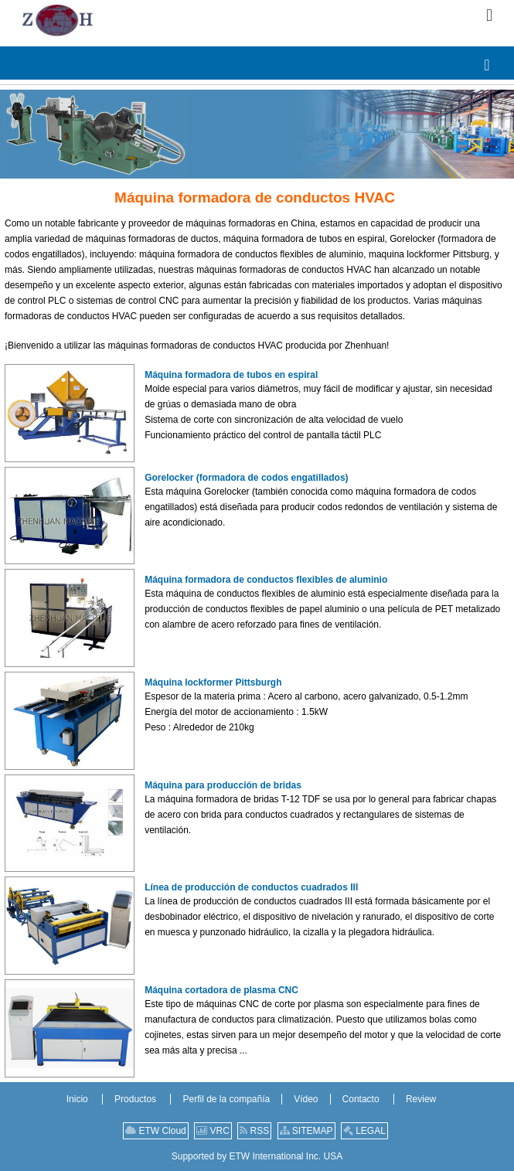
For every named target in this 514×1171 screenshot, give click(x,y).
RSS (254, 1130)
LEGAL (364, 1130)
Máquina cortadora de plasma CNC (221, 990)
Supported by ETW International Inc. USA (257, 1156)
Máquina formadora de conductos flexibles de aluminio (266, 579)
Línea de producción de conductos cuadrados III (251, 887)
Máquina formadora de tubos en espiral (231, 374)
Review (421, 1099)
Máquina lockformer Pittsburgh (213, 682)
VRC (213, 1130)
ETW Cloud (155, 1130)
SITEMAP (306, 1130)
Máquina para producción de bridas (223, 785)
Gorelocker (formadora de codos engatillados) (246, 477)
